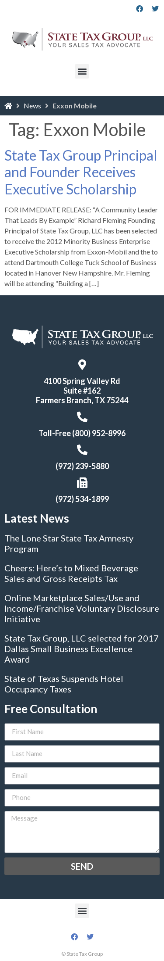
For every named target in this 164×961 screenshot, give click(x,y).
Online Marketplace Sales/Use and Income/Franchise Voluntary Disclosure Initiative (81, 608)
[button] (82, 71)
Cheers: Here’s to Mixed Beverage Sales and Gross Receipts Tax (71, 573)
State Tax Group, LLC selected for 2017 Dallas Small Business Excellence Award (81, 648)
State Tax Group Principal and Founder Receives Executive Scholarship (80, 172)
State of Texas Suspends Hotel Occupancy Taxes (63, 683)
